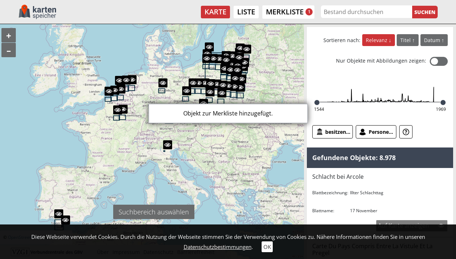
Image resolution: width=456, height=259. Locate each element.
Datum (433, 40)
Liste (246, 12)
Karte (215, 12)
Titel (406, 40)
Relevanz (377, 40)
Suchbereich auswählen (154, 212)
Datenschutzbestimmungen (218, 246)
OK (267, 246)
